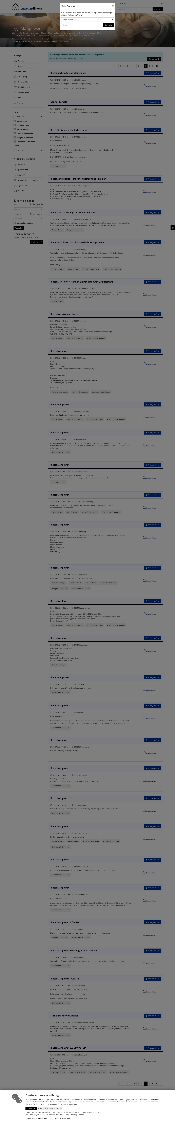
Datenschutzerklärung (46, 1118)
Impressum (31, 1118)
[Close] (113, 6)
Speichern (108, 25)
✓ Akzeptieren (31, 1108)
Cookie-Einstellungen (64, 1118)
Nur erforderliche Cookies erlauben (50, 1108)
